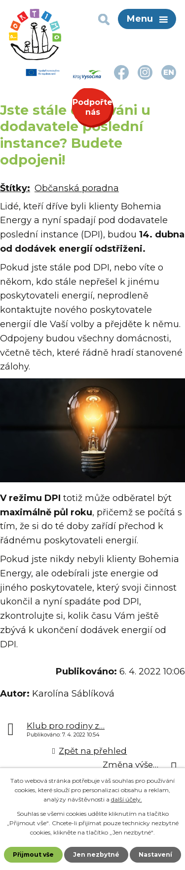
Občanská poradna (77, 188)
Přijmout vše (33, 854)
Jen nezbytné (96, 854)
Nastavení (155, 854)
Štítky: (15, 188)
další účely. (126, 799)
